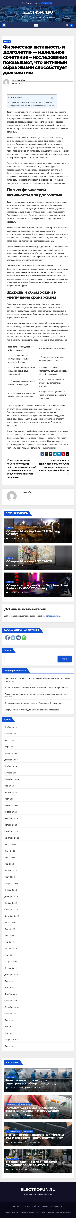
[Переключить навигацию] (36, 25)
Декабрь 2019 (10, 994)
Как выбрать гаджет (14, 1131)
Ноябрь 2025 (10, 727)
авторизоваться (53, 616)
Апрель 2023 (10, 870)
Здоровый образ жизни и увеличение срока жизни (32, 105)
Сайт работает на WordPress (24, 1206)
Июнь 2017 (9, 1020)
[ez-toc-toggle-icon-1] (51, 98)
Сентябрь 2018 (11, 1007)
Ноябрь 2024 (10, 766)
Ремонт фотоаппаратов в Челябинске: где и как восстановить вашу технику (35, 1136)
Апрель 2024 (10, 792)
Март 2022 (9, 955)
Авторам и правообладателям (23, 1212)
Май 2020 (9, 987)
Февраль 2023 (11, 883)
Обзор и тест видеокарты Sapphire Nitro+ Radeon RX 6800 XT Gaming (37, 586)
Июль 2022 (9, 929)
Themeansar (57, 1206)
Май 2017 (8, 1027)
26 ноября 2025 (16, 1088)
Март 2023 (9, 877)
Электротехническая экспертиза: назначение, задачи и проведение (36, 687)
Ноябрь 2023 (10, 825)
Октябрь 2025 (11, 734)
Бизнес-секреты (13, 1104)
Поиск (7, 650)
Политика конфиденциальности (59, 1212)
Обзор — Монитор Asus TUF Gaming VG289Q (33, 532)
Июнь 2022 (9, 935)
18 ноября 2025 (16, 1115)
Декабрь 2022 (11, 896)
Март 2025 (9, 747)
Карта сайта (40, 1212)
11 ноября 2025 (16, 1142)
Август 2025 (10, 740)
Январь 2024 (10, 812)
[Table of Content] (53, 98)
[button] (67, 25)
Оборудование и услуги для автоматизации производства (31, 710)
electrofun (20, 80)
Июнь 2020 (9, 981)
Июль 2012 (9, 1046)
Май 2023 (9, 864)
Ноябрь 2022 (10, 903)
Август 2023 (10, 844)
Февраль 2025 (11, 753)
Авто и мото (11, 1077)
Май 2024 (9, 786)
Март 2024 (9, 799)
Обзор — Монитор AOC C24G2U (29, 561)
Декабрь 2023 (11, 818)
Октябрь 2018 (10, 1000)
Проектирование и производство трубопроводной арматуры (32, 703)
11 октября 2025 (16, 1169)
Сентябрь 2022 (11, 916)
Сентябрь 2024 (11, 779)
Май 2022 (9, 942)
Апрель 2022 (10, 948)
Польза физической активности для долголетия (31, 102)
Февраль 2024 (11, 805)
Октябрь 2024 (11, 773)
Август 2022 (10, 922)
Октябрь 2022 (11, 909)
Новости (7, 41)
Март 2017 (9, 1033)
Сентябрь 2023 (11, 838)
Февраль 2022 (11, 961)
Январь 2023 (10, 890)
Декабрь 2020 (11, 974)
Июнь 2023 (9, 857)
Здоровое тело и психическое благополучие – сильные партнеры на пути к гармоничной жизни (53, 467)
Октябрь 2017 (10, 1014)
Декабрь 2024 (11, 760)
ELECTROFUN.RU (38, 12)
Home (7, 1212)
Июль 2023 (9, 851)
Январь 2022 (10, 968)
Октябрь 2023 (11, 831)
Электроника (25, 1104)
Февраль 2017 (11, 1040)
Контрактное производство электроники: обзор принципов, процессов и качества (31, 1083)
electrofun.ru (14, 539)
